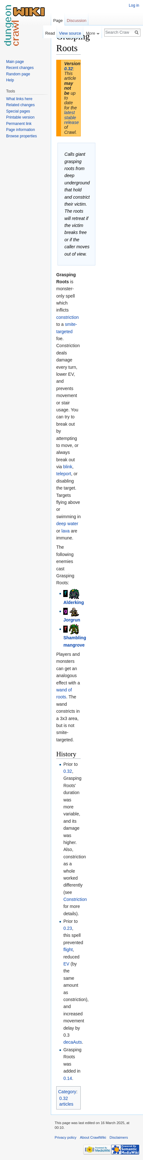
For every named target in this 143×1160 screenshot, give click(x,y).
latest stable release (71, 117)
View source (70, 33)
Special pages (18, 111)
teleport (63, 473)
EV (66, 963)
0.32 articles (66, 1101)
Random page (18, 74)
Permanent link (18, 123)
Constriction (75, 899)
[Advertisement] (112, 126)
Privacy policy (65, 1137)
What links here (19, 99)
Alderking (73, 602)
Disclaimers (119, 1137)
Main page (15, 61)
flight (68, 949)
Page (58, 20)
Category (67, 1091)
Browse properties (21, 136)
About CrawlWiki (93, 1137)
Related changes (20, 105)
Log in (134, 5)
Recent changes (20, 67)
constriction (67, 317)
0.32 (68, 68)
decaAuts (72, 1042)
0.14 (67, 1078)
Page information (20, 129)
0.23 (67, 928)
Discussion (76, 20)
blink (67, 466)
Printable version (20, 117)
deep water (67, 523)
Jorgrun (71, 619)
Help (10, 80)
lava (65, 530)
